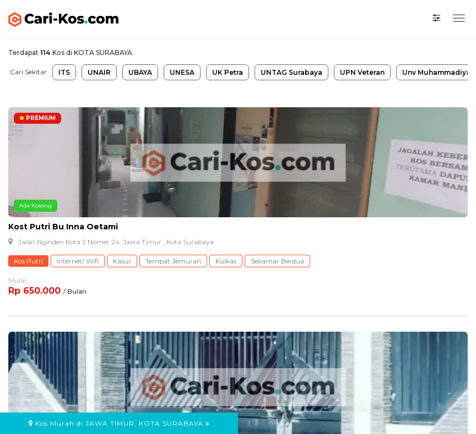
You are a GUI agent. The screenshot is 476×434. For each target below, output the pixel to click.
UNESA (182, 72)
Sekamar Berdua (277, 261)
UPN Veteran (362, 72)
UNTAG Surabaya (291, 72)
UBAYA (140, 72)
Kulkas (225, 261)
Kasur (122, 261)
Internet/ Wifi (78, 261)
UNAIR (99, 72)
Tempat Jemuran (173, 261)
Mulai (17, 280)
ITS (64, 72)
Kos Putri (28, 261)
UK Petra (227, 72)
